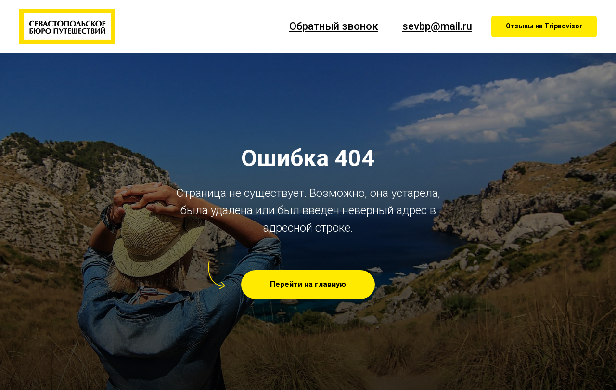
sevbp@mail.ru (437, 26)
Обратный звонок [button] (333, 26)
